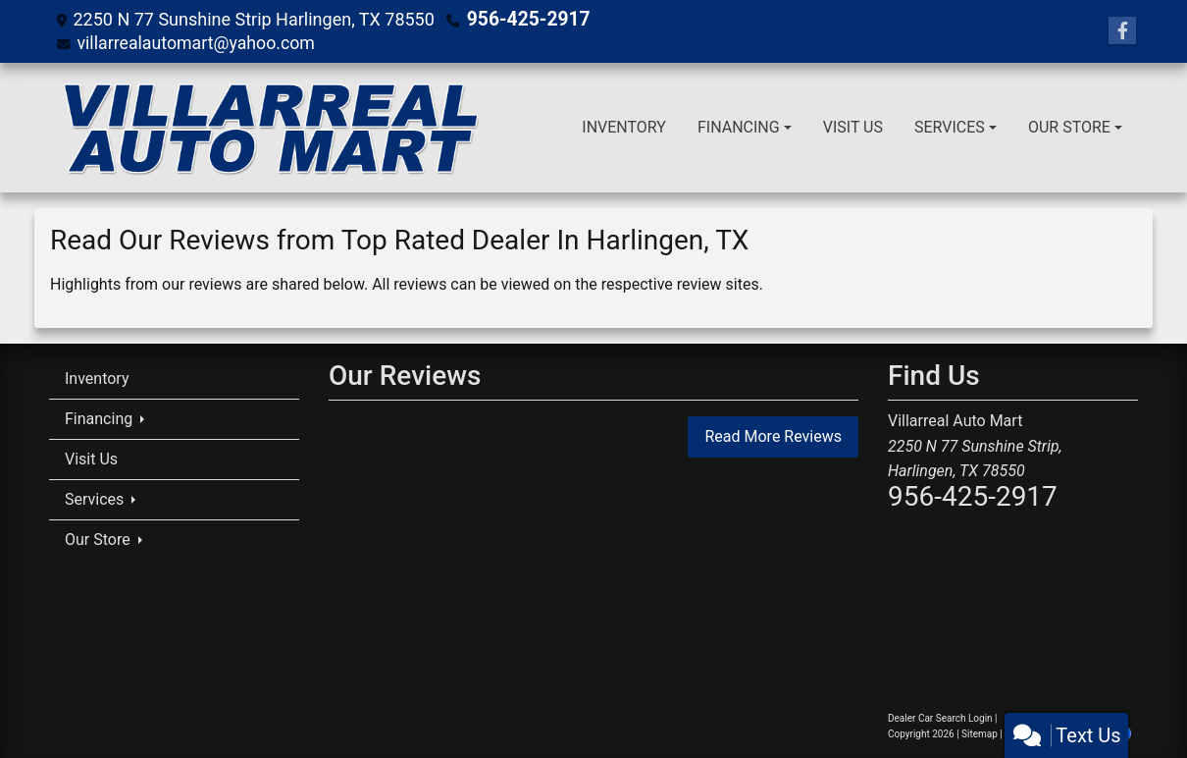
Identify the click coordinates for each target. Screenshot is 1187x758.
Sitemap (979, 734)
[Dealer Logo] (268, 128)
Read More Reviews (773, 436)
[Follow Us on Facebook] (1122, 31)
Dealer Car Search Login (940, 718)
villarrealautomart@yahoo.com (197, 42)
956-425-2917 (524, 19)
